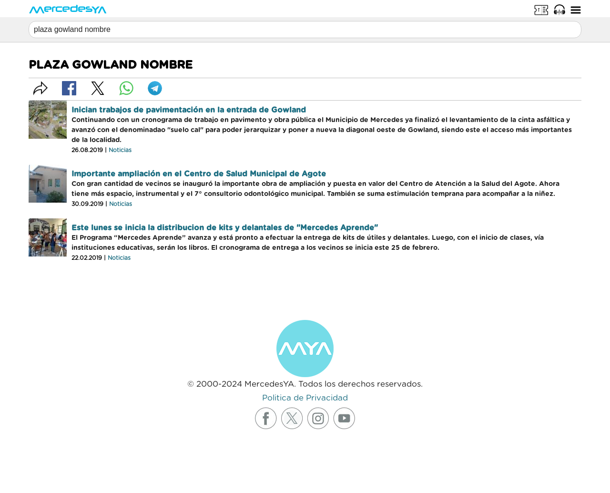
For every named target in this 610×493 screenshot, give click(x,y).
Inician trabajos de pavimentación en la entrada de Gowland (188, 110)
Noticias (120, 150)
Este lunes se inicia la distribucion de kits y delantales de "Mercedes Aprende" (224, 228)
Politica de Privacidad (305, 398)
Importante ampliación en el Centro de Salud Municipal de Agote (198, 174)
